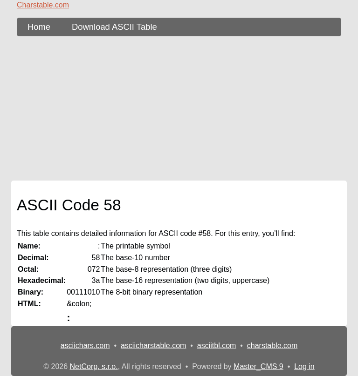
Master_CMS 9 (258, 366)
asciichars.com (85, 345)
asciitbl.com (216, 345)
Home (39, 27)
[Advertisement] (179, 108)
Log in (304, 366)
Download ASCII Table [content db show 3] (114, 27)
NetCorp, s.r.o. (94, 366)
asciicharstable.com (153, 345)
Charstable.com (43, 5)
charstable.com (272, 345)
